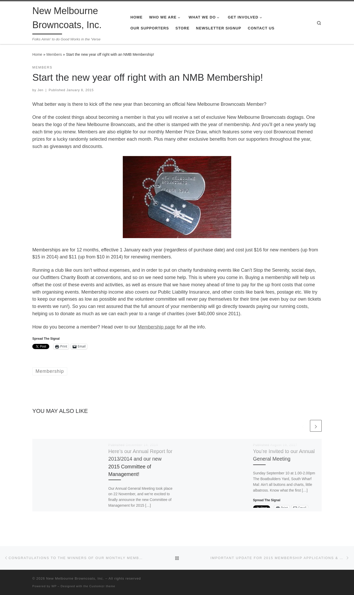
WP (54, 586)
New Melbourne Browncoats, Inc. (75, 578)
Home (37, 54)
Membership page (156, 327)
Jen (41, 90)
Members (54, 54)
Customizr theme (102, 586)
